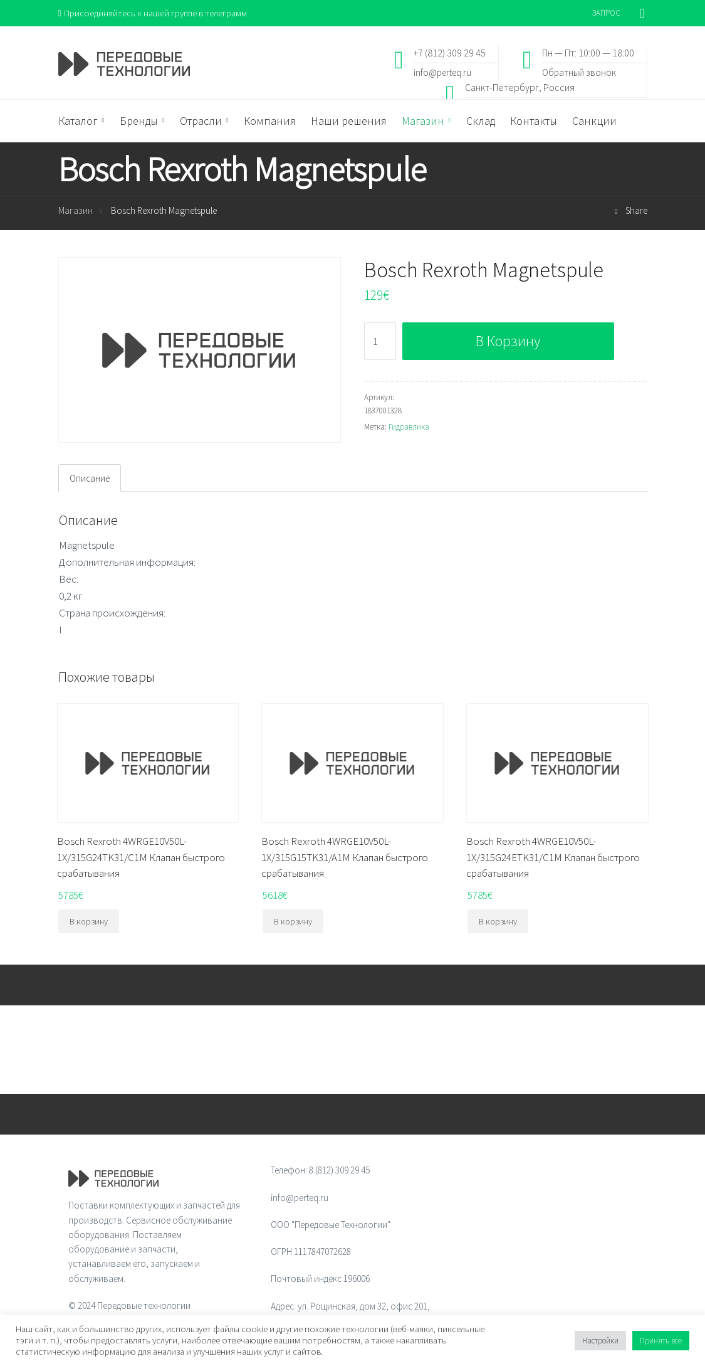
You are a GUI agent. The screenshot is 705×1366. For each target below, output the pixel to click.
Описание (90, 478)
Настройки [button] (600, 1340)
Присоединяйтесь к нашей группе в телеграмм (154, 13)
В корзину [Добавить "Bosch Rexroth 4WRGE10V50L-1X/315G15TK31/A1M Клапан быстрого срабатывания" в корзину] (293, 921)
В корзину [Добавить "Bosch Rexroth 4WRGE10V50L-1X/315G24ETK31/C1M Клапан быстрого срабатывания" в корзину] (498, 921)
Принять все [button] (661, 1340)
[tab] (89, 478)
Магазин (75, 211)
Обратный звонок (579, 72)
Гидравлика (409, 426)
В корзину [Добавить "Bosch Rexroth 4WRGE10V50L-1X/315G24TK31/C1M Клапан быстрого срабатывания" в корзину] (89, 921)
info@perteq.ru (442, 72)
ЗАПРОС (606, 13)
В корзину (508, 341)
